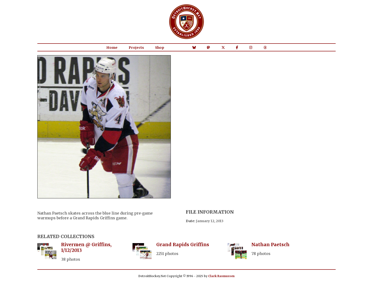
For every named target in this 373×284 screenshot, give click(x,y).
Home (112, 47)
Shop (159, 47)
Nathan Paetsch (270, 244)
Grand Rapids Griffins (182, 244)
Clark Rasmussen (221, 276)
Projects (136, 47)
